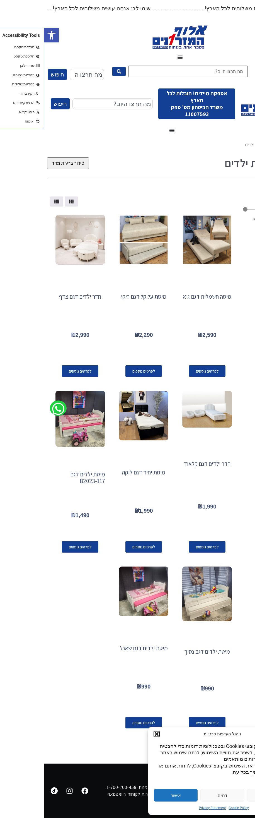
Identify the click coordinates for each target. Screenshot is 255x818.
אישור (132, 795)
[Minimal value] (224, 209)
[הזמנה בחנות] (24, 163)
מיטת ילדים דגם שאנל (99, 648)
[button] (7, 35)
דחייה (178, 795)
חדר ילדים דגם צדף (36, 296)
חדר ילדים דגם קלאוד (163, 463)
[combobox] (42, 74)
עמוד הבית (243, 144)
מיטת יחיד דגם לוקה (99, 472)
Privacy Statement (167, 808)
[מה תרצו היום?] (143, 71)
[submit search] (74, 71)
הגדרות (224, 795)
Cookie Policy (194, 808)
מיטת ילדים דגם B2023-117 (43, 478)
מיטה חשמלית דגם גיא (163, 296)
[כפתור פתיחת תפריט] (136, 57)
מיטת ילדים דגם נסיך (163, 651)
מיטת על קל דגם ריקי (99, 296)
